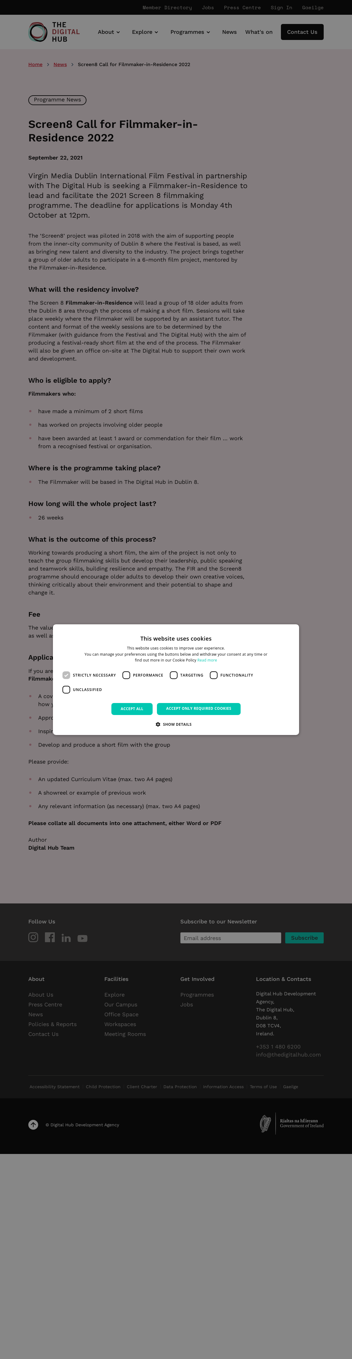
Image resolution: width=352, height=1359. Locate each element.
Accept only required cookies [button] (198, 708)
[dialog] (176, 679)
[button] (176, 724)
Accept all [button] (132, 708)
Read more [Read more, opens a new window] (207, 660)
